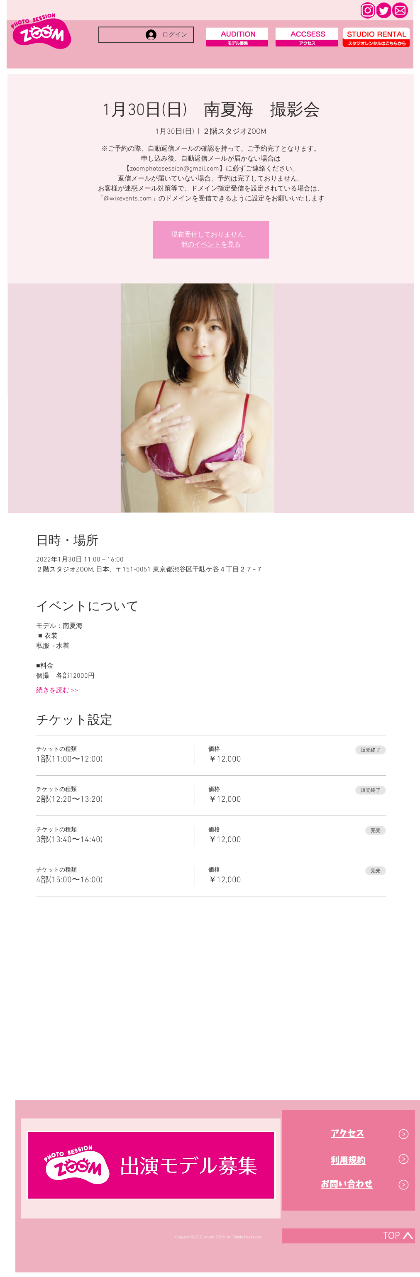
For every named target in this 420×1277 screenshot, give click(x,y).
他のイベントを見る (211, 245)
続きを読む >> (57, 690)
